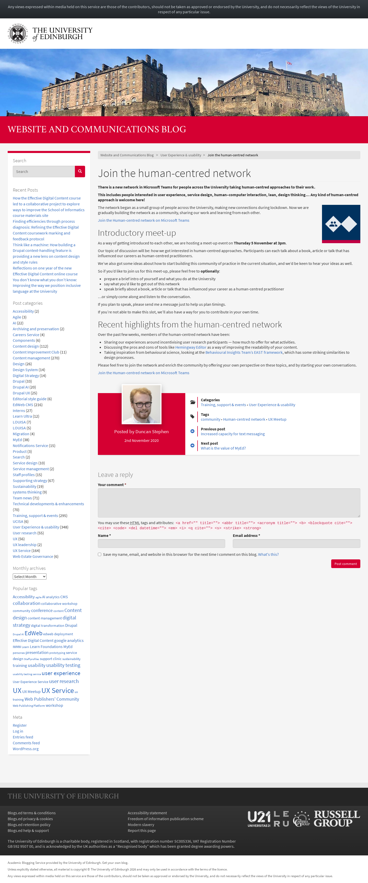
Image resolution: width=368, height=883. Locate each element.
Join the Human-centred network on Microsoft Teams (143, 220)
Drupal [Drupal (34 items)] (71, 625)
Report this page (142, 830)
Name (104, 535)
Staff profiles (24, 474)
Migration (21, 433)
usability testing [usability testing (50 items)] (63, 665)
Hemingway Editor (190, 347)
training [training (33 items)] (20, 665)
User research (25, 532)
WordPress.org (26, 748)
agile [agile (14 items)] (38, 597)
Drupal (19, 381)
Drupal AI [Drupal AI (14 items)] (18, 634)
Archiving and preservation (36, 328)
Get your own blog (115, 863)
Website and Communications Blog (97, 130)
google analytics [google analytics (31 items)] (69, 640)
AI (14, 322)
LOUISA (19, 422)
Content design (26, 346)
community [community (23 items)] (21, 610)
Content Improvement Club (36, 352)
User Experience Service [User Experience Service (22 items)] (30, 681)
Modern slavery (141, 824)
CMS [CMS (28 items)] (64, 596)
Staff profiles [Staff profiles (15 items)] (31, 659)
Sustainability (24, 486)
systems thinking (27, 492)
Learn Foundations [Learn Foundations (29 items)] (46, 646)
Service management (31, 468)
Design (19, 363)
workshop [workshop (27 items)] (54, 705)
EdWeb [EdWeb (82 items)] (33, 633)
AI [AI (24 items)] (43, 597)
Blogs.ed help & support (28, 830)
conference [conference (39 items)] (42, 610)
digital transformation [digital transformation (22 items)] (47, 625)
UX (15, 538)
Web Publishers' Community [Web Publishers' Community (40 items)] (52, 699)
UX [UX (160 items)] (17, 690)
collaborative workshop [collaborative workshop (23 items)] (59, 603)
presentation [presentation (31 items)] (37, 652)
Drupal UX (21, 392)
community (210, 419)
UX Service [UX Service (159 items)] (57, 690)
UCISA (18, 521)
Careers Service (26, 334)
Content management (31, 357)
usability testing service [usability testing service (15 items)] (27, 674)
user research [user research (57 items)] (64, 681)
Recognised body (132, 846)
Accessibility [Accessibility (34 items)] (24, 596)
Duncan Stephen (152, 431)
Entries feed (23, 736)
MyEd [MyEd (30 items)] (68, 646)
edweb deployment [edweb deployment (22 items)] (58, 634)
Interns (19, 410)
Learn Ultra (22, 416)
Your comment (112, 484)
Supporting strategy (30, 480)
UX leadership (25, 544)
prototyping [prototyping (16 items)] (57, 653)
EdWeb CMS (23, 404)
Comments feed (26, 742)
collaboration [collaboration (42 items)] (26, 603)
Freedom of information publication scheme (166, 818)
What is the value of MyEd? (223, 448)
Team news (22, 497)
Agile (17, 317)
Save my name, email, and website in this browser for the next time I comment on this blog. (188, 554)
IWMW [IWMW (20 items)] (17, 647)
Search (19, 457)
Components (24, 340)
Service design (25, 462)
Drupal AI (21, 387)
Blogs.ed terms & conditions (32, 812)
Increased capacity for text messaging (233, 433)
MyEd (17, 439)
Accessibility (23, 311)
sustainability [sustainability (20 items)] (71, 659)
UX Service (22, 550)
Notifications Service (30, 445)
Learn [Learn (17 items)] (25, 647)
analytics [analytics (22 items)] (53, 597)
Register (20, 725)
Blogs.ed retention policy (29, 824)
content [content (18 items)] (58, 611)
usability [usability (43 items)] (36, 665)
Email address (246, 535)
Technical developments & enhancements (48, 503)
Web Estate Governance (33, 556)
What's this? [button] (268, 554)
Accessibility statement (147, 812)
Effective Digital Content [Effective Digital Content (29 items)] (33, 640)
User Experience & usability (36, 526)
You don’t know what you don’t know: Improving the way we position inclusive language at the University (47, 285)
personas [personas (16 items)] (19, 653)
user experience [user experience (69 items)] (61, 673)
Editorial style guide (30, 398)
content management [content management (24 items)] (45, 618)
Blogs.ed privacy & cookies (30, 818)
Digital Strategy (26, 375)
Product (20, 451)
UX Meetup (277, 419)
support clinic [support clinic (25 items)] (51, 658)
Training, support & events (35, 515)
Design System (25, 369)
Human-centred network (244, 419)
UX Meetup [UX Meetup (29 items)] (31, 691)
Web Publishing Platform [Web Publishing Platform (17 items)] (29, 706)
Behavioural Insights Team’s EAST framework (244, 352)
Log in (18, 731)
